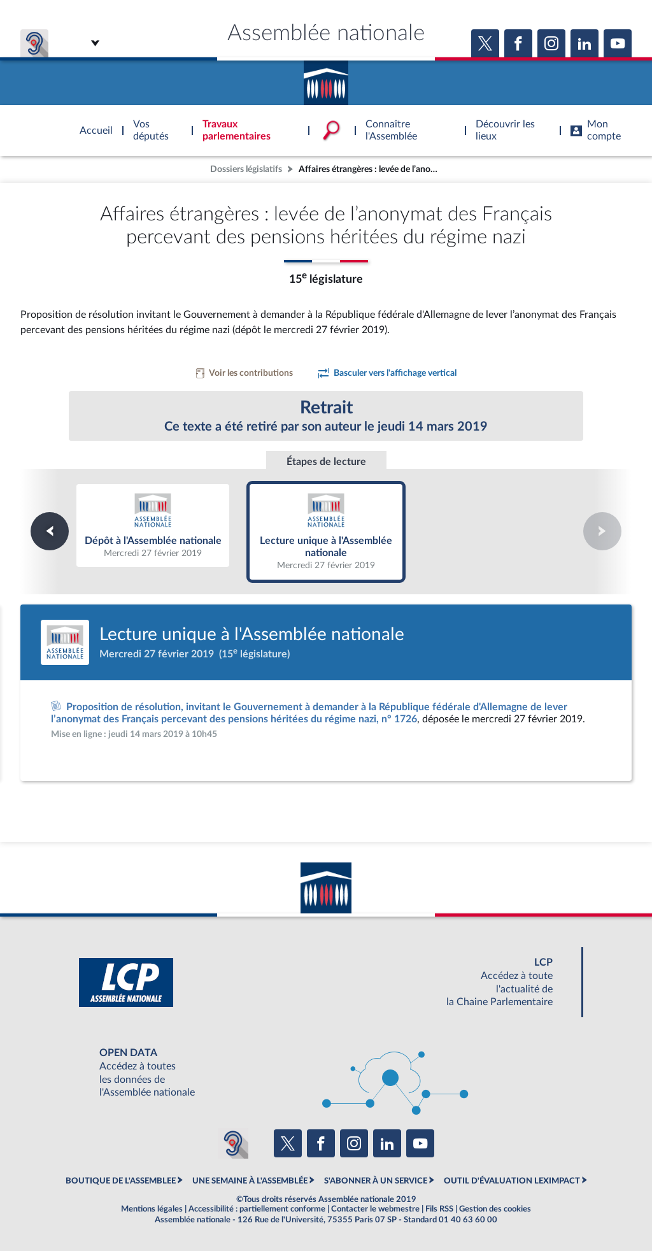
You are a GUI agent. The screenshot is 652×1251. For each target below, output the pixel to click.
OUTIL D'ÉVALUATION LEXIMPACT (512, 1181)
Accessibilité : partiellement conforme (256, 1209)
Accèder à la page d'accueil (326, 78)
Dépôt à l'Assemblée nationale (153, 525)
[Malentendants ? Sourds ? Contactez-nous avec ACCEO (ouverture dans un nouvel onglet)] (233, 1143)
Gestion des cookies (495, 1209)
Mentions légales (152, 1209)
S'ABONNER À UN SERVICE (375, 1181)
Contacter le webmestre (375, 1209)
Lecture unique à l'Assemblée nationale (326, 531)
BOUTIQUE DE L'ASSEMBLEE (121, 1181)
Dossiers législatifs (246, 169)
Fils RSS (439, 1209)
